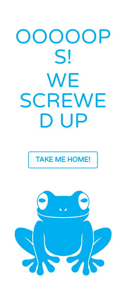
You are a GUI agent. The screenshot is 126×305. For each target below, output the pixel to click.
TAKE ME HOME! (63, 160)
